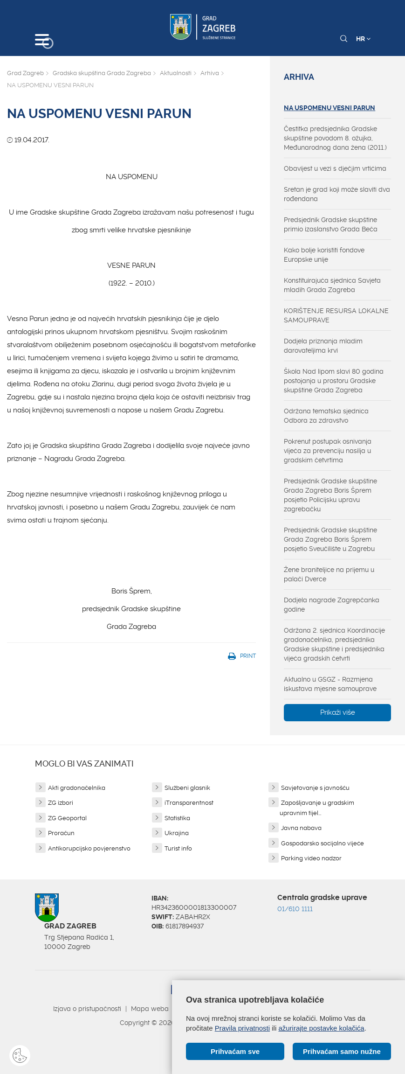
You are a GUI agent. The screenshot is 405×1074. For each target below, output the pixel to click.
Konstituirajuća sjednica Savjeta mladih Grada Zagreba (332, 285)
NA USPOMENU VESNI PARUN (329, 108)
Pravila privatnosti (242, 1028)
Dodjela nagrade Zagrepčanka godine (331, 604)
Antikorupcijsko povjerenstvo (89, 848)
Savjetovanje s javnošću (315, 787)
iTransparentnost (189, 802)
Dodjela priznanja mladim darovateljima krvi (323, 345)
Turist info (178, 848)
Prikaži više (337, 712)
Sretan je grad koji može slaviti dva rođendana (337, 194)
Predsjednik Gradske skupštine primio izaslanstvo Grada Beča (331, 224)
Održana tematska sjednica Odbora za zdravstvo (326, 415)
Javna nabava (301, 827)
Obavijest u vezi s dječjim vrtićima (335, 168)
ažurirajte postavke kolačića (321, 1028)
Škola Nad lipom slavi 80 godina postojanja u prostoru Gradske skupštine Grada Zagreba (334, 381)
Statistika (177, 818)
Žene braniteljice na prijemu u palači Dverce (329, 574)
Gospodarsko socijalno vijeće (322, 843)
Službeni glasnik (187, 787)
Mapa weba (150, 1008)
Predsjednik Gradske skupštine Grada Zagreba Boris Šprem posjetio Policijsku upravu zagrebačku (330, 495)
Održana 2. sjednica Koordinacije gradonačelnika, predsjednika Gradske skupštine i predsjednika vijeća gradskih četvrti (334, 644)
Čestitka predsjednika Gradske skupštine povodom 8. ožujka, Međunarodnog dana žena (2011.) (335, 138)
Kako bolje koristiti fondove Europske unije (324, 254)
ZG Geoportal (67, 818)
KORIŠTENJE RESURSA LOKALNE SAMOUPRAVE (336, 315)
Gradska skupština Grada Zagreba (102, 73)
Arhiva (209, 73)
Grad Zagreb (25, 73)
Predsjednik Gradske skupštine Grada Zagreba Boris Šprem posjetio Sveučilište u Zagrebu (330, 539)
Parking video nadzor (311, 858)
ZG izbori (60, 802)
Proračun (61, 833)
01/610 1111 (295, 909)
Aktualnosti (176, 73)
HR (363, 38)
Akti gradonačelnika (76, 787)
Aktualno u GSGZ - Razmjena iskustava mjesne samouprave (330, 684)
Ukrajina (177, 833)
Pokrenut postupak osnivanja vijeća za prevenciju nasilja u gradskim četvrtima (327, 451)
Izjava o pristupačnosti (87, 1008)
